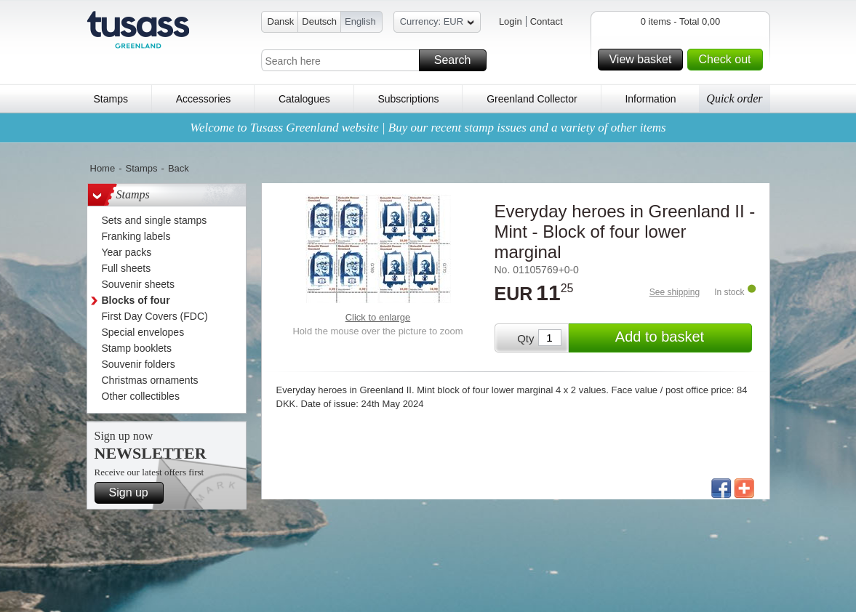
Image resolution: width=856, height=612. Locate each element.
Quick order (734, 98)
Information (650, 99)
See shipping (674, 292)
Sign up (134, 493)
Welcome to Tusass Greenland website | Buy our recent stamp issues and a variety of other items (427, 127)
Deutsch (319, 21)
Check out (728, 60)
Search (458, 60)
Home (103, 168)
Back (178, 168)
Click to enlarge (378, 317)
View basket (644, 60)
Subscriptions (408, 99)
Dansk (281, 21)
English (360, 21)
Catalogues (304, 99)
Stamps (111, 99)
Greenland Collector (532, 99)
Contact (546, 21)
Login (510, 21)
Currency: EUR (437, 24)
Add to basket (681, 338)
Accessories (203, 99)
